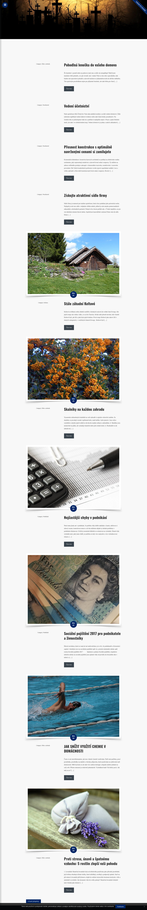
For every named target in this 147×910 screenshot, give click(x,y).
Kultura (46, 302)
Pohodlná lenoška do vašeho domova (90, 64)
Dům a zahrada (46, 64)
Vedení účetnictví (76, 105)
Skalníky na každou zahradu (84, 409)
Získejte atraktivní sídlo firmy (85, 195)
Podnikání (46, 516)
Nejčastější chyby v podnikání (85, 517)
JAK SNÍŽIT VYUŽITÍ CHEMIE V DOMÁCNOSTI (85, 749)
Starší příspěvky (34, 901)
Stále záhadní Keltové (79, 303)
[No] (144, 906)
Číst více (69, 89)
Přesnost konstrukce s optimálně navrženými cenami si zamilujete (88, 149)
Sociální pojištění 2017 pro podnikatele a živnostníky (92, 636)
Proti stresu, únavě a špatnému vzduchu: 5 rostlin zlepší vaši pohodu (90, 861)
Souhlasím (120, 906)
